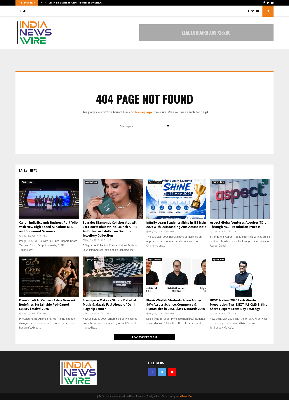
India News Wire (184, 396)
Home (22, 11)
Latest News (28, 170)
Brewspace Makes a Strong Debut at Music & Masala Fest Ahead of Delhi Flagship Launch (109, 305)
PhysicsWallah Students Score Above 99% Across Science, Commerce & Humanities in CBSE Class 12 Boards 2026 (175, 305)
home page (143, 112)
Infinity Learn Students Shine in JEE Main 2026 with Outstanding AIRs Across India (176, 225)
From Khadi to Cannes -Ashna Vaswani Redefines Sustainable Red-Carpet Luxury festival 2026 (47, 305)
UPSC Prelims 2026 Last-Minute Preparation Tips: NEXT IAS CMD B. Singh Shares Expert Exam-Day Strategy (239, 305)
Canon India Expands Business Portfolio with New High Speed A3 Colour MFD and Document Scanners (48, 227)
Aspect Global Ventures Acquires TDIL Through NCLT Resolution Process (238, 225)
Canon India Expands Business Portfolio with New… (75, 3)
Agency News (28, 182)
